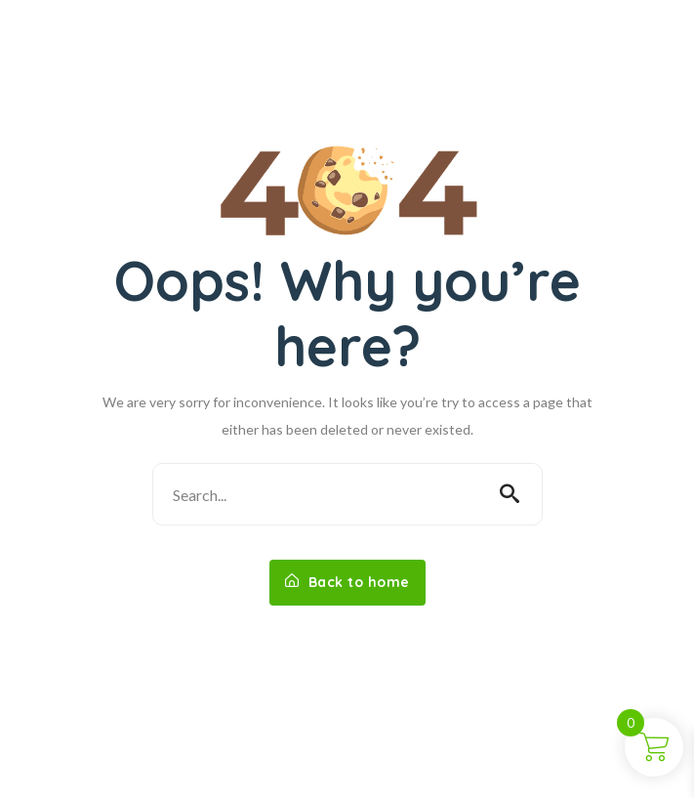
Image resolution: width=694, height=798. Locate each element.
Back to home (347, 582)
